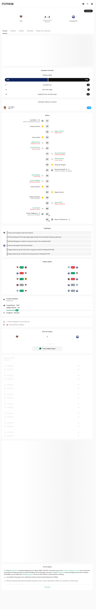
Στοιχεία (4, 31)
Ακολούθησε (88, 11)
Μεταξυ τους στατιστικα (43, 31)
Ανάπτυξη (47, 587)
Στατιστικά (30, 31)
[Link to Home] (7, 4)
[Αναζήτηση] (88, 4)
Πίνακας (21, 31)
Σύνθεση (13, 31)
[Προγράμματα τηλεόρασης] (83, 4)
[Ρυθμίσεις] (92, 4)
